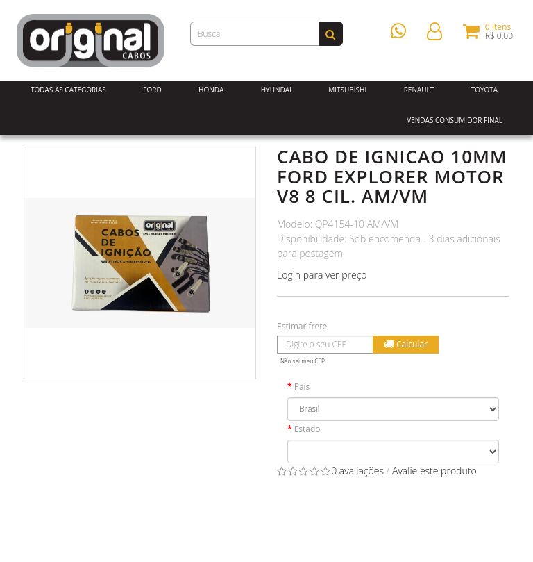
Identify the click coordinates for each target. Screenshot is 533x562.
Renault (419, 89)
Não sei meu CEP (302, 361)
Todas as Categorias (68, 89)
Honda (210, 89)
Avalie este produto (434, 470)
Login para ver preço (322, 274)
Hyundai (276, 89)
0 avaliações (357, 470)
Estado (307, 429)
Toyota (484, 89)
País (302, 386)
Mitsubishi (347, 89)
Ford (152, 89)
